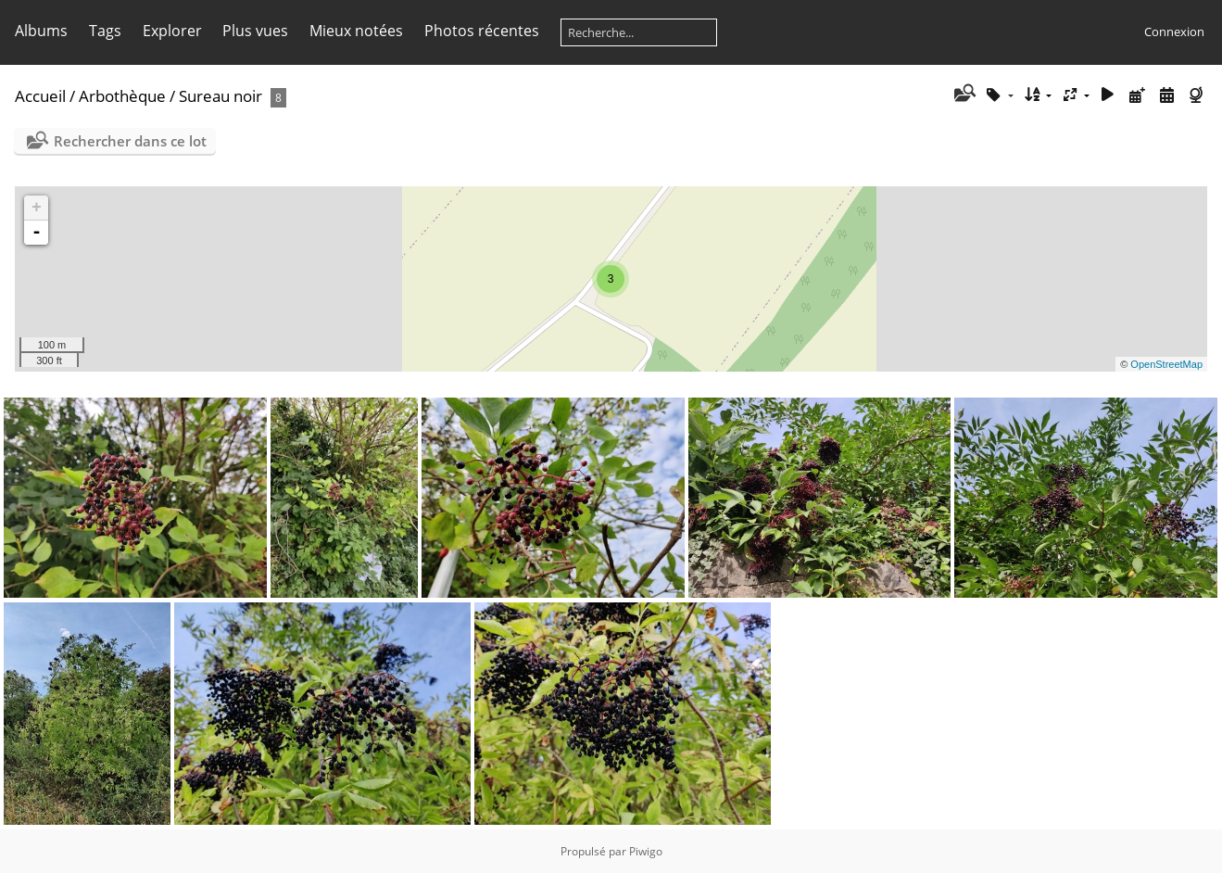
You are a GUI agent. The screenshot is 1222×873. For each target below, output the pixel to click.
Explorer (172, 30)
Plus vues (255, 30)
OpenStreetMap (1166, 364)
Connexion (1174, 31)
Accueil (40, 96)
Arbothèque (122, 96)
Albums (41, 30)
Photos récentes (481, 30)
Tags (105, 30)
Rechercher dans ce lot (130, 141)
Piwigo (645, 851)
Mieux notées (356, 30)
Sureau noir (220, 96)
